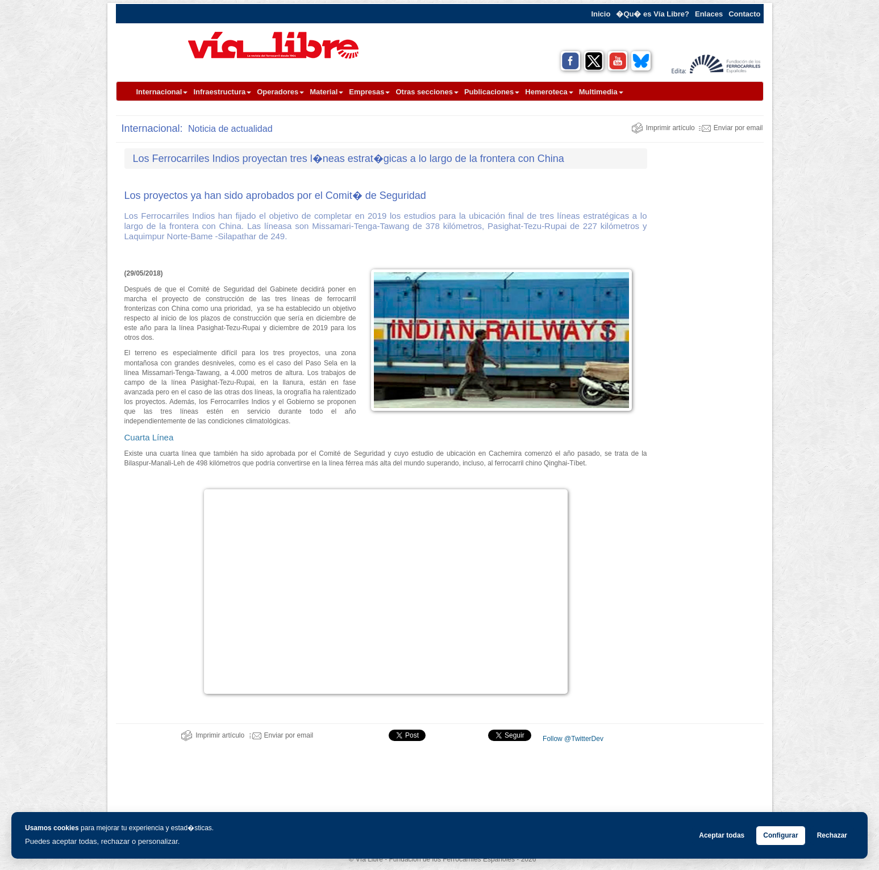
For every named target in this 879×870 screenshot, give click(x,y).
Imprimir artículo (663, 128)
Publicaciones (491, 92)
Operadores (280, 92)
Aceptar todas (721, 835)
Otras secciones (426, 92)
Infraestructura (222, 92)
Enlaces (709, 14)
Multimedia (601, 92)
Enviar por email (731, 128)
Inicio (600, 14)
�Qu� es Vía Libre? (652, 14)
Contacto (744, 14)
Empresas (369, 92)
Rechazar (832, 835)
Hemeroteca (549, 92)
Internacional (162, 92)
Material (326, 92)
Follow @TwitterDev (572, 739)
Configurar (780, 835)
